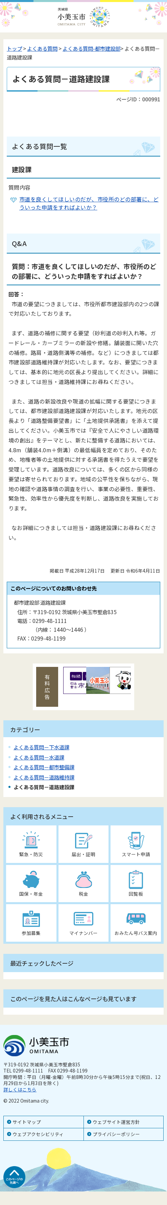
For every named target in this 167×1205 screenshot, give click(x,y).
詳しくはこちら (20, 1089)
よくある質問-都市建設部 (91, 48)
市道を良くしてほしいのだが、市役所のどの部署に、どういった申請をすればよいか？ (89, 203)
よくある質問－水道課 (39, 757)
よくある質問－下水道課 (41, 747)
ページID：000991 (138, 99)
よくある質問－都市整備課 (44, 767)
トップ (14, 48)
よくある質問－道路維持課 (44, 777)
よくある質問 (42, 48)
